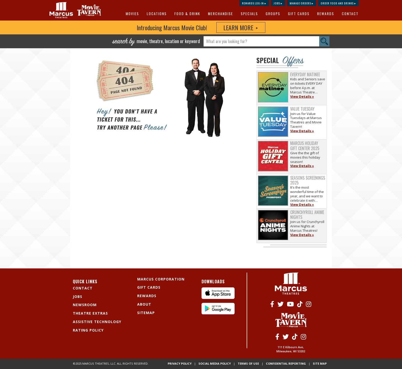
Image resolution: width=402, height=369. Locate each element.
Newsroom (85, 304)
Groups (273, 13)
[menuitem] (133, 13)
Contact (350, 13)
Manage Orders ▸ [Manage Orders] (302, 3)
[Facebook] (272, 304)
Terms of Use (263, 361)
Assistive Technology (97, 321)
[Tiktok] (300, 304)
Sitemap (146, 312)
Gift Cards (298, 13)
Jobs (77, 296)
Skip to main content (27, 14)
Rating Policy (88, 330)
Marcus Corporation (161, 279)
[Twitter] (280, 304)
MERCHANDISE (220, 13)
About (144, 304)
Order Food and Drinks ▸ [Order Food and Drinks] (338, 3)
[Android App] (218, 312)
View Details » (302, 96)
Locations (157, 13)
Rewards (325, 13)
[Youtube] (290, 304)
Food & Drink (187, 13)
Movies (132, 13)
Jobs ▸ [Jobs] (278, 3)
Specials (249, 13)
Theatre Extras (90, 313)
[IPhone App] (218, 297)
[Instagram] (308, 304)
